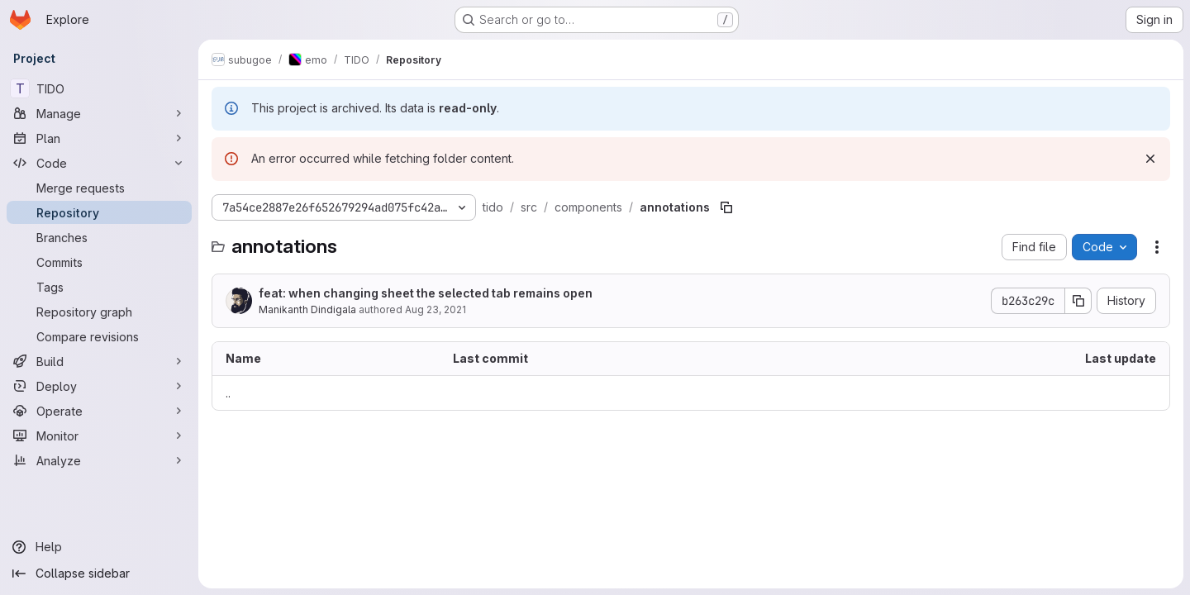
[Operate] (99, 410)
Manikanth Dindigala (307, 309)
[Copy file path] (726, 207)
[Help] (99, 547)
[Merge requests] (99, 187)
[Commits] (99, 262)
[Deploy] (99, 385)
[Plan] (99, 138)
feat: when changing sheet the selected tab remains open (426, 293)
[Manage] (99, 113)
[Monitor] (99, 435)
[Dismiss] (1150, 159)
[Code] (99, 162)
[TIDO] (99, 88)
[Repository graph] (99, 311)
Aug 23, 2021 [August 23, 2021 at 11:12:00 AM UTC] (435, 309)
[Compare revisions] (99, 336)
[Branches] (99, 237)
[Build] (99, 361)
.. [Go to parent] (228, 393)
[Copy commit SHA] (1078, 301)
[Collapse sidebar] (99, 573)
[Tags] (99, 286)
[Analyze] (99, 460)
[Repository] (99, 212)
